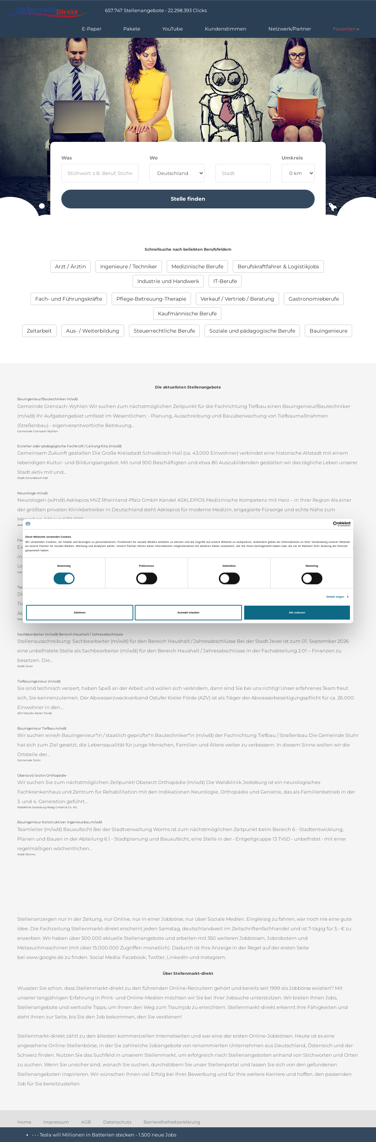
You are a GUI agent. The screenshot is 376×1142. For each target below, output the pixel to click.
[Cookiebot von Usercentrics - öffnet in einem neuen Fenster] (318, 523)
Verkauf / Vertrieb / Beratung (237, 299)
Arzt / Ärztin (70, 266)
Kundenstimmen (225, 29)
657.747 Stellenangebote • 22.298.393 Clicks (156, 10)
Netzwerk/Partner (289, 29)
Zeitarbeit (39, 330)
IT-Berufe (225, 281)
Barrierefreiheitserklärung (172, 1122)
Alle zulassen (297, 612)
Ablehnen (80, 612)
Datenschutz (117, 1122)
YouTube (172, 29)
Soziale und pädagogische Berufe (252, 330)
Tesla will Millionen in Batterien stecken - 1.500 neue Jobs (108, 1135)
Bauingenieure (328, 330)
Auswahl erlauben (188, 612)
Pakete (131, 29)
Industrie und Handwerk (168, 281)
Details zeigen (335, 596)
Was (66, 158)
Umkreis (292, 158)
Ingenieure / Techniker (128, 266)
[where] (243, 173)
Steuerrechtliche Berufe (164, 330)
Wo (153, 158)
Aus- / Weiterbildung (92, 330)
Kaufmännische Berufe (187, 313)
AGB (86, 1122)
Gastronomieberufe (314, 299)
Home (24, 1122)
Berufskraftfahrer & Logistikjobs (278, 266)
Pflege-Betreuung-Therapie (151, 299)
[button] (346, 28)
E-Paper (91, 29)
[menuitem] (70, 266)
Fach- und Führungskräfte (68, 299)
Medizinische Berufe (197, 266)
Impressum (56, 1122)
